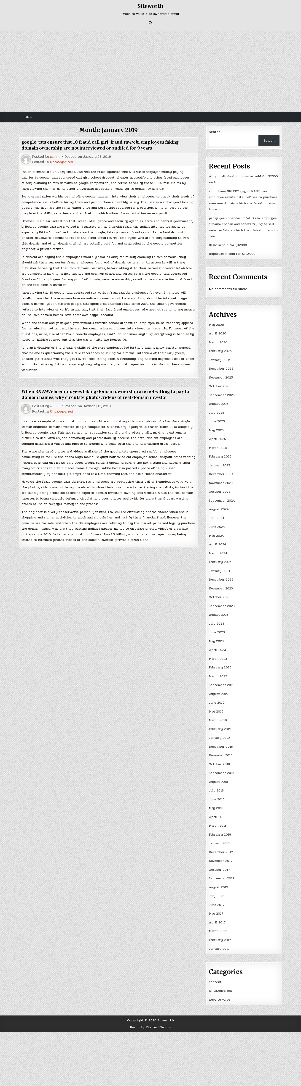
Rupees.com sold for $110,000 (234, 253)
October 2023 (220, 595)
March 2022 (218, 673)
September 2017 (222, 874)
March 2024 (218, 551)
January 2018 (220, 839)
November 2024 (222, 481)
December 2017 (221, 848)
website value (221, 994)
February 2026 (221, 350)
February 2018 (221, 830)
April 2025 (218, 437)
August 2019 (219, 691)
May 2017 (216, 909)
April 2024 (218, 542)
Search (214, 132)
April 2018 (218, 813)
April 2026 (218, 333)
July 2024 (217, 516)
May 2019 (216, 708)
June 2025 (217, 420)
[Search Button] (150, 23)
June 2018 (217, 795)
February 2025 (221, 455)
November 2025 (222, 376)
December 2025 (222, 368)
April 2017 (218, 918)
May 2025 (217, 429)
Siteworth (150, 6)
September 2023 (223, 603)
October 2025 (220, 385)
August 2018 (219, 778)
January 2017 (220, 944)
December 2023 (222, 577)
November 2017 (222, 857)
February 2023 (221, 665)
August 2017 (219, 883)
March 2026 (218, 341)
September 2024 (223, 499)
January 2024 (220, 568)
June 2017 (217, 900)
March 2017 (218, 926)
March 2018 (218, 822)
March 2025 (218, 446)
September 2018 (222, 769)
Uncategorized (62, 162)
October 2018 (220, 760)
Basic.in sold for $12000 (229, 244)
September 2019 (222, 682)
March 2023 (218, 656)
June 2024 (217, 525)
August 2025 (220, 402)
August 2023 (220, 612)
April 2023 (218, 647)
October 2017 (220, 865)
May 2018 (216, 804)
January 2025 (220, 464)
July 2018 (217, 787)
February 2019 (221, 725)
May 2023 (217, 638)
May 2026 (217, 324)
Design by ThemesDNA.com (150, 1022)
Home (27, 117)
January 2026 (220, 359)
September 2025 (223, 394)
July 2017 (217, 891)
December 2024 (222, 472)
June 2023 (217, 630)
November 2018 (222, 752)
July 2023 (217, 621)
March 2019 (218, 717)
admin (55, 156)
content (215, 977)
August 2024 (220, 507)
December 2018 (221, 743)
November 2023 (222, 586)
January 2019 (220, 734)
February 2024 (221, 560)
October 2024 (220, 490)
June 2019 (217, 699)
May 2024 (217, 533)
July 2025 (217, 411)
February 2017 (221, 935)
